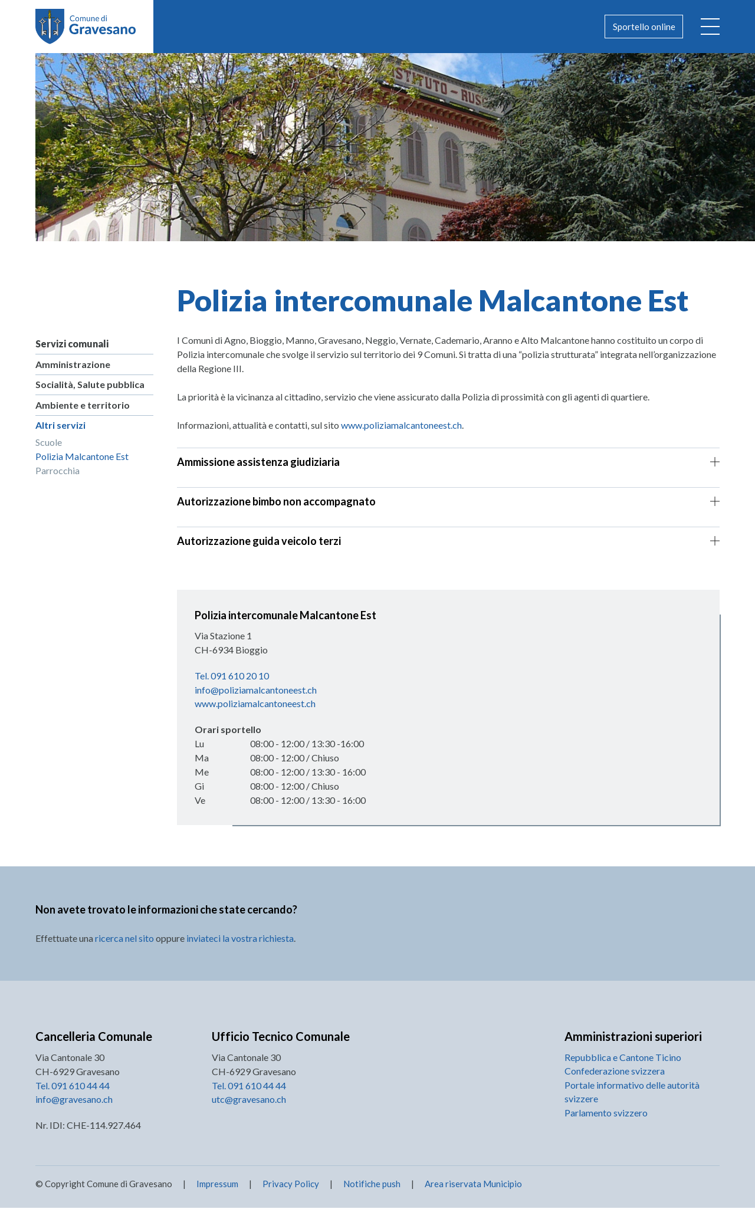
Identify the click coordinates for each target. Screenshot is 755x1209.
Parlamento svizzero (606, 1114)
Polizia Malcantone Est (82, 457)
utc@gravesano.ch (249, 1100)
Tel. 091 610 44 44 (72, 1086)
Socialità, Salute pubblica (90, 384)
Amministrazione (72, 364)
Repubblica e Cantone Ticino (622, 1057)
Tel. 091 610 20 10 (232, 675)
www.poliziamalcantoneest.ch (401, 425)
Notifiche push (371, 1185)
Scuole (48, 443)
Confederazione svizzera (614, 1071)
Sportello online (641, 26)
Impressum (217, 1185)
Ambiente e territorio (82, 405)
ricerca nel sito (124, 938)
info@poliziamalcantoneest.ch (256, 689)
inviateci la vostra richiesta (240, 938)
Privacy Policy (290, 1185)
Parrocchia (57, 471)
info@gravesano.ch (74, 1100)
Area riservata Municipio (472, 1185)
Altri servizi (60, 426)
